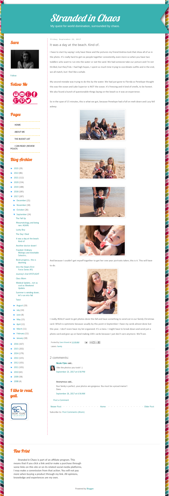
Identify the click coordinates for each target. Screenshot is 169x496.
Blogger (90, 489)
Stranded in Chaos (84, 18)
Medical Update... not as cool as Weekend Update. (27, 285)
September (22, 214)
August (20, 306)
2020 (16, 182)
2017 (16, 196)
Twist (18, 300)
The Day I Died (22, 234)
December (21, 200)
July (18, 310)
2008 (16, 381)
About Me (20, 132)
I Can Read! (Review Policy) (22, 147)
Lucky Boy (20, 230)
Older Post (149, 407)
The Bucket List (22, 139)
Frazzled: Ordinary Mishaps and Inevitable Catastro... (27, 253)
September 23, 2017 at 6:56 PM (70, 372)
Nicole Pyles (61, 363)
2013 (16, 358)
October (20, 210)
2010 (16, 372)
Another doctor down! (26, 246)
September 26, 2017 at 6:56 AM (70, 394)
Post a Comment (61, 400)
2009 (16, 377)
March (19, 329)
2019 (16, 187)
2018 (16, 192)
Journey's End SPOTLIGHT (27, 274)
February (20, 334)
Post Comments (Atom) (73, 412)
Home (103, 407)
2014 (16, 353)
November (21, 205)
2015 (16, 349)
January (20, 338)
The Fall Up (21, 218)
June (19, 315)
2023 (16, 168)
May (18, 319)
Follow (13, 76)
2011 (16, 367)
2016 (16, 344)
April (18, 324)
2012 (16, 363)
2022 (16, 173)
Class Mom (21, 278)
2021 (16, 178)
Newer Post (56, 407)
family (59, 346)
